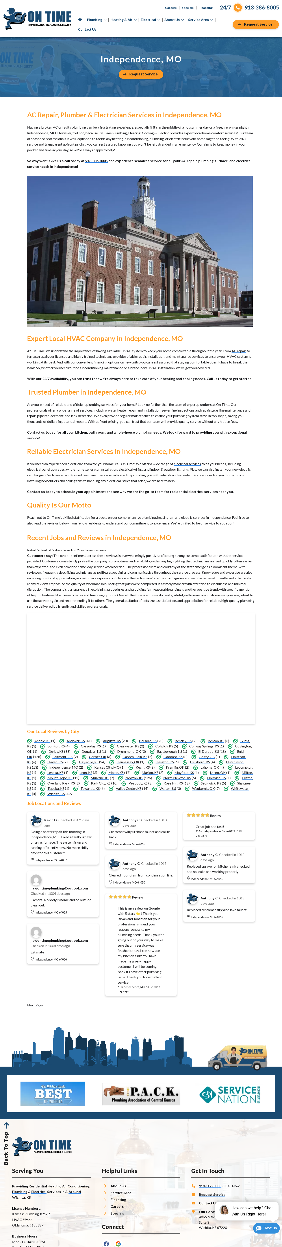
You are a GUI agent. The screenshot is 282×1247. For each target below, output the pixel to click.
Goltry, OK (207, 757)
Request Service (212, 1194)
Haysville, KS (88, 762)
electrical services (187, 464)
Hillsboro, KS (200, 762)
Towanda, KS (90, 788)
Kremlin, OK (175, 767)
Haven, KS (55, 762)
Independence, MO (63, 767)
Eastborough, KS (169, 751)
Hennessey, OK (128, 762)
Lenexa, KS (55, 772)
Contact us (36, 432)
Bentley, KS (183, 741)
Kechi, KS (143, 767)
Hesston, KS (165, 762)
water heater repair (122, 410)
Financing (206, 7)
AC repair (239, 351)
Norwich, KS (216, 778)
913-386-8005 (96, 161)
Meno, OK (218, 772)
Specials (188, 7)
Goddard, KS (173, 757)
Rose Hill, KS (173, 783)
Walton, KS (168, 788)
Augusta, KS (112, 741)
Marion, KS (150, 772)
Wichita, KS (56, 794)
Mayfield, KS (184, 772)
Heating (54, 1186)
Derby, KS (55, 751)
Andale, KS (42, 741)
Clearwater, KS (128, 746)
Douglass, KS (91, 751)
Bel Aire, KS (148, 741)
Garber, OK (97, 757)
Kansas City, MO (107, 767)
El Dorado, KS (208, 751)
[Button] (256, 24)
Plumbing (97, 19)
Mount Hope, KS (59, 778)
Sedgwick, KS (211, 783)
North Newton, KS (177, 778)
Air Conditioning (75, 1186)
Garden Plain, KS (134, 757)
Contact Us (87, 29)
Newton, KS (134, 778)
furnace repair (37, 356)
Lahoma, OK (209, 767)
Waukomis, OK (203, 788)
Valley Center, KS (128, 788)
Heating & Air (124, 19)
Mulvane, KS (100, 778)
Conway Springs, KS (204, 746)
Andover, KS (76, 741)
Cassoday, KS (91, 746)
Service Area (200, 19)
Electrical (150, 19)
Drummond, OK (129, 751)
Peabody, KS (138, 783)
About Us (174, 19)
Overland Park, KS (61, 783)
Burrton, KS (56, 746)
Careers (171, 7)
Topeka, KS (55, 788)
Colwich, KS (164, 746)
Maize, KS (116, 772)
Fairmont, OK (62, 757)
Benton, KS (216, 741)
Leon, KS (86, 772)
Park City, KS (101, 783)
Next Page (35, 1005)
